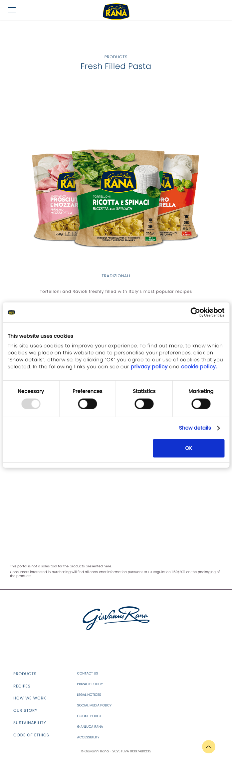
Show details (195, 428)
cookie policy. (198, 366)
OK (188, 448)
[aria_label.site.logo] (116, 629)
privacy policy (150, 366)
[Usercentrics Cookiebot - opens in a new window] (195, 312)
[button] (12, 10)
